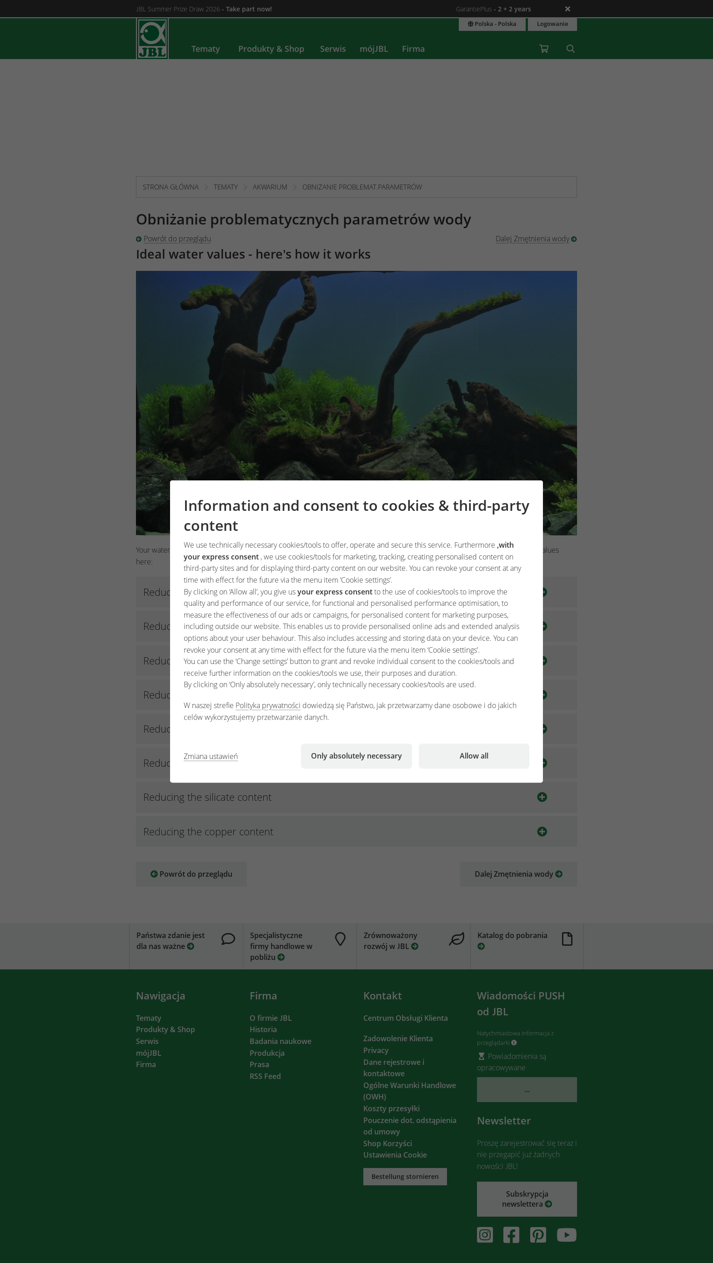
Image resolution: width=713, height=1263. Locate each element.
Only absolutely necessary (356, 756)
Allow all (474, 756)
